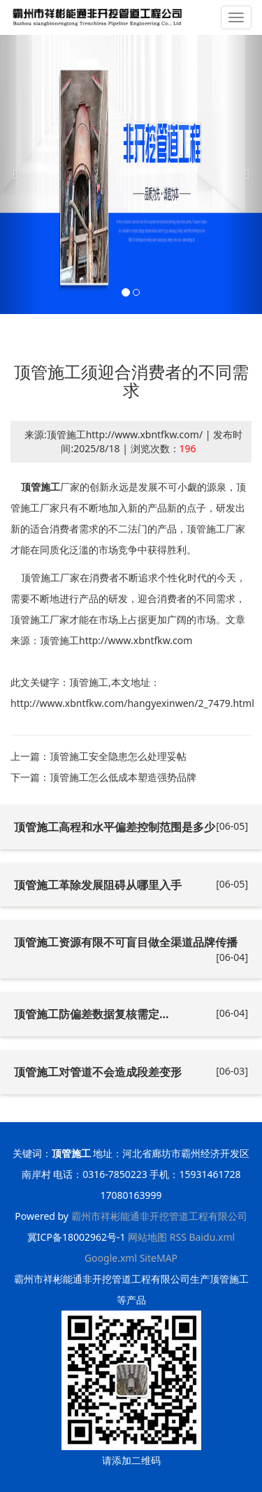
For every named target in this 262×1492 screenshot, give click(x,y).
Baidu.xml (212, 1237)
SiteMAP (158, 1258)
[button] (19, 174)
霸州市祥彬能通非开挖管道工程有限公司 (159, 1216)
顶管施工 (40, 486)
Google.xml (111, 1258)
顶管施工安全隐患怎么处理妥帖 (118, 756)
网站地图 (147, 1237)
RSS (178, 1237)
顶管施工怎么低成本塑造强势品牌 (123, 777)
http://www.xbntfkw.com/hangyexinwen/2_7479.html (132, 703)
